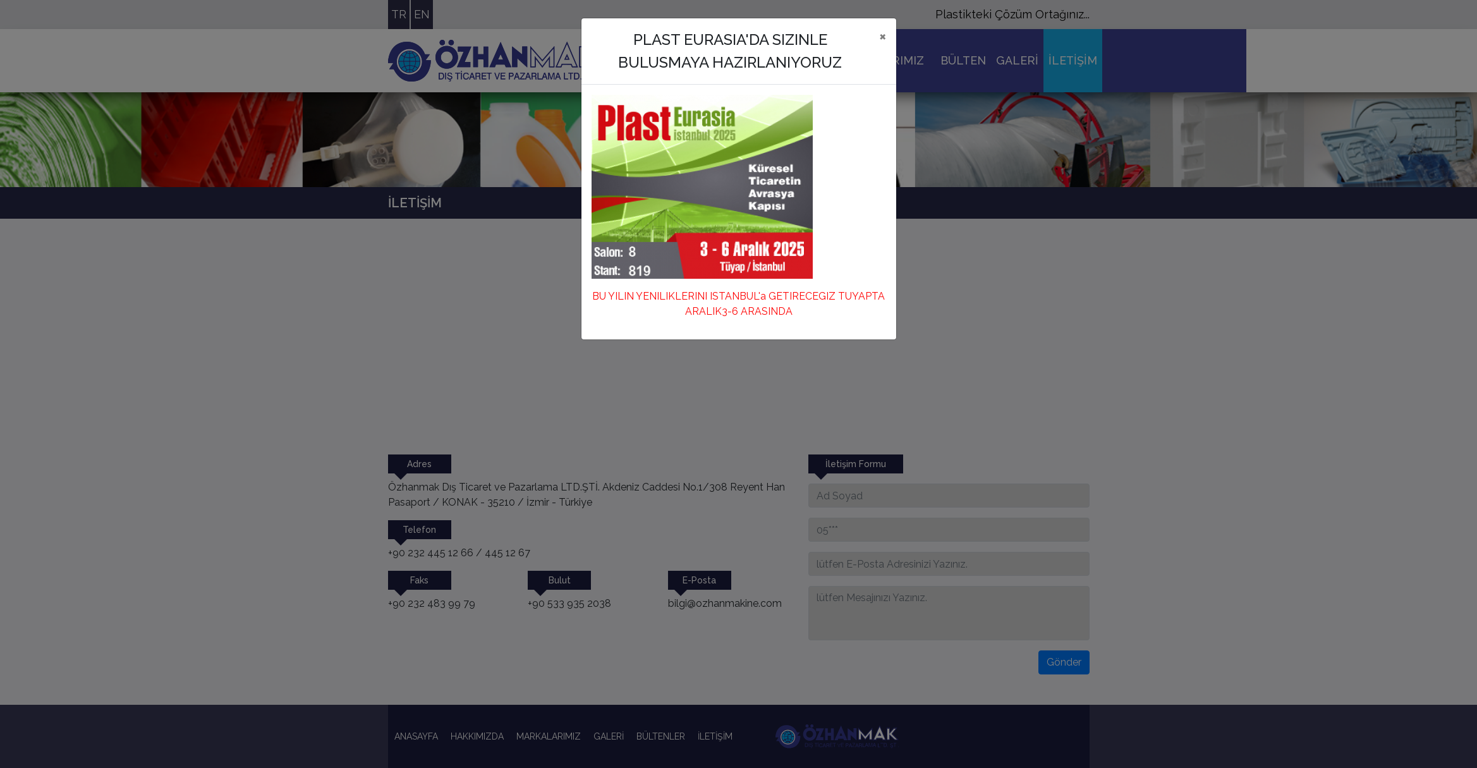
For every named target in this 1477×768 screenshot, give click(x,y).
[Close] (882, 36)
